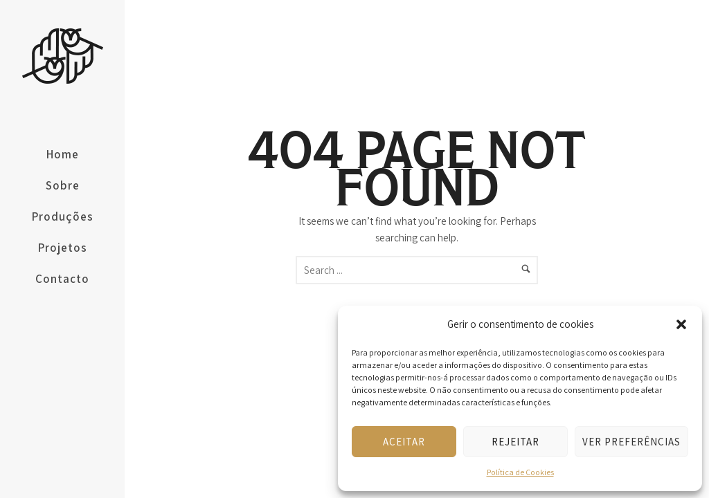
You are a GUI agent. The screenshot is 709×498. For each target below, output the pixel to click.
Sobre (63, 185)
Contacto (62, 278)
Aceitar (404, 441)
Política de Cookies (520, 472)
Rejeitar (515, 441)
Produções (62, 216)
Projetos (62, 247)
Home (62, 154)
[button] (681, 324)
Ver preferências (631, 441)
